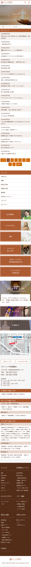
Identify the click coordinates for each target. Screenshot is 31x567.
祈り (3, 504)
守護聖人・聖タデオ (21, 481)
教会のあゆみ (19, 476)
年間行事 (3, 478)
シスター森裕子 (21, 510)
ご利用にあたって (20, 526)
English (3, 549)
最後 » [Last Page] (19, 164)
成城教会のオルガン (21, 486)
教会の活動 (5, 515)
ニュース (4, 468)
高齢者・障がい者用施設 (22, 491)
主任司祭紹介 (19, 474)
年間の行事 (4, 189)
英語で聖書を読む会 (7, 540)
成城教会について (22, 468)
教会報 (3, 193)
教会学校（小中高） (6, 543)
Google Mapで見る (23, 363)
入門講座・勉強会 (20, 504)
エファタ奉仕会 (6, 533)
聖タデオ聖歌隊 (6, 528)
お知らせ (3, 177)
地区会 (2, 523)
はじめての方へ (6, 497)
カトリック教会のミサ (21, 502)
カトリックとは (5, 502)
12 (28, 160)
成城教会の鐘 (19, 483)
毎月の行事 (4, 185)
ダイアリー (4, 205)
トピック (3, 201)
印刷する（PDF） (8, 363)
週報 (2, 181)
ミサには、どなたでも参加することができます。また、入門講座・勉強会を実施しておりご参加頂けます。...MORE (15, 302)
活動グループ (4, 526)
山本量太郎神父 (21, 507)
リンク (18, 523)
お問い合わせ (21, 515)
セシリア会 (4, 531)
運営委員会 (3, 521)
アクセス (25, 2)
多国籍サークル (6, 538)
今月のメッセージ (6, 197)
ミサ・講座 (20, 497)
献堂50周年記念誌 (22, 478)
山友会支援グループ (7, 535)
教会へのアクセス (20, 521)
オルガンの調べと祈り (23, 488)
